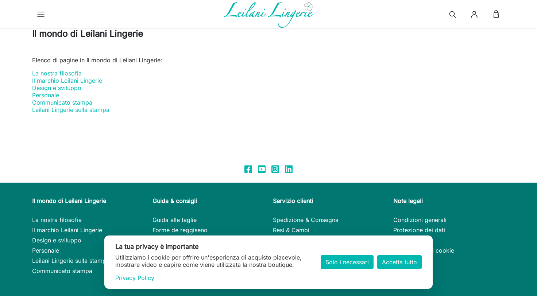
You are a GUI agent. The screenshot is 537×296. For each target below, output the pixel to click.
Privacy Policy (134, 277)
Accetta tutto (399, 262)
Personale (45, 95)
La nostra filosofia (57, 73)
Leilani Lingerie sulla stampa (70, 109)
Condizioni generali (420, 219)
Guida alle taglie (174, 219)
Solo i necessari (347, 262)
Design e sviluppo (56, 87)
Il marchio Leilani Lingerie (67, 80)
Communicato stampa (62, 102)
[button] (41, 14)
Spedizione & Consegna (306, 219)
